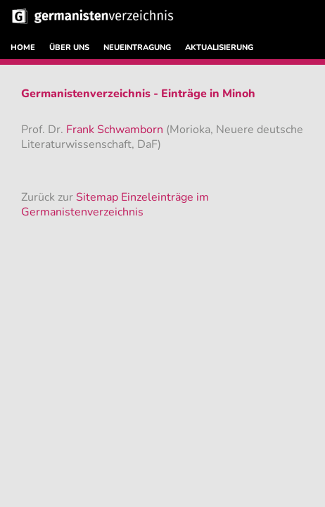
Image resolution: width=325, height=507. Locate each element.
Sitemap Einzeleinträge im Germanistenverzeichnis (115, 204)
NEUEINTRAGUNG (137, 47)
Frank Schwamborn (116, 129)
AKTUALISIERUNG (219, 47)
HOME (23, 47)
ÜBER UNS (69, 47)
